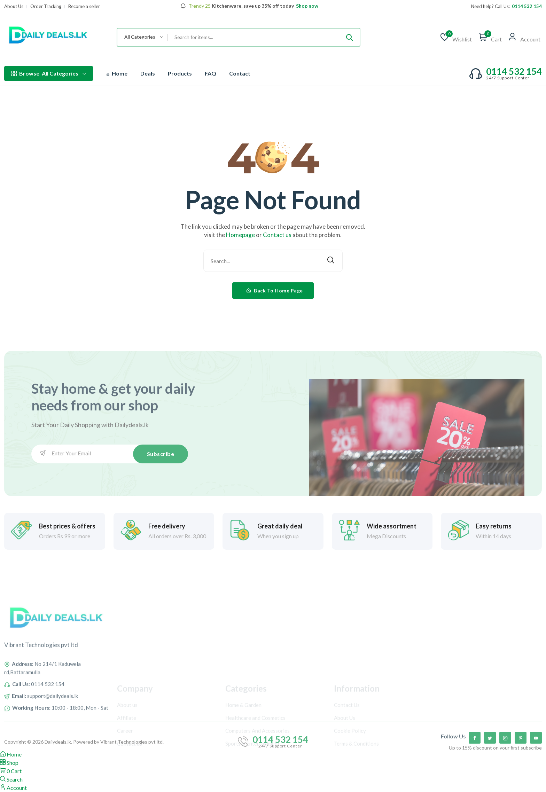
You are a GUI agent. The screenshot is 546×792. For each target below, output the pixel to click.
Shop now (306, 6)
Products (180, 73)
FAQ (210, 73)
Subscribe (160, 453)
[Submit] (350, 37)
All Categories (48, 73)
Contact (239, 73)
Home (117, 73)
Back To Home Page (275, 290)
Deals (147, 73)
